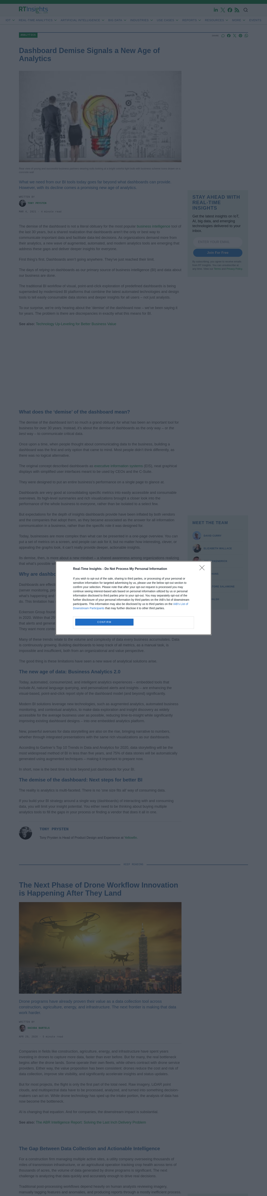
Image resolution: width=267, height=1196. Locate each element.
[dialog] (133, 598)
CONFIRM (104, 622)
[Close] (203, 569)
